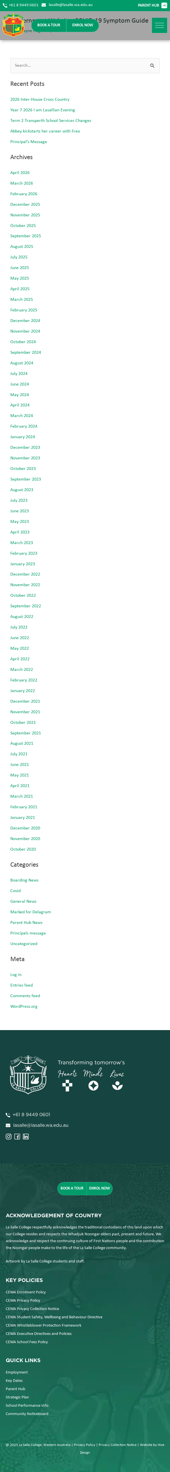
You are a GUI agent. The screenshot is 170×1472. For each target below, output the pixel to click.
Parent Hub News (26, 922)
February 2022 (23, 680)
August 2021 (21, 743)
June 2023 (19, 511)
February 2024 (23, 426)
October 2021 (23, 722)
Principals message (28, 933)
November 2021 (25, 712)
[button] (159, 25)
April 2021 (20, 786)
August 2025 (21, 246)
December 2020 (25, 828)
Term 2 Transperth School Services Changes (50, 120)
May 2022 (19, 648)
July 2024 (19, 374)
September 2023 (25, 479)
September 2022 (25, 606)
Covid (15, 891)
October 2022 (23, 595)
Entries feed (21, 985)
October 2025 (23, 226)
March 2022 (21, 669)
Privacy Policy (84, 1445)
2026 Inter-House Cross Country (39, 99)
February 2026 (23, 194)
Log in (16, 975)
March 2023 (21, 543)
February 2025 (23, 310)
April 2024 (20, 405)
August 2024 (21, 363)
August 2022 (21, 617)
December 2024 (25, 321)
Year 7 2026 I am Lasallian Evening (42, 110)
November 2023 (25, 458)
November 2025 (25, 215)
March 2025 (21, 299)
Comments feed (25, 996)
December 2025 (25, 204)
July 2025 (19, 257)
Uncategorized (23, 944)
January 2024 (22, 437)
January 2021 (22, 817)
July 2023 (19, 500)
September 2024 (25, 352)
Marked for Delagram (30, 912)
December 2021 (25, 701)
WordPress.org (24, 1006)
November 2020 (25, 839)
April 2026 (20, 173)
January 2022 (22, 691)
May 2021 (19, 775)
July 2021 (19, 754)
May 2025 (19, 278)
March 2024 (21, 416)
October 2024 (23, 342)
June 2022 (19, 638)
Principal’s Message (28, 142)
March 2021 (21, 796)
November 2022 (25, 585)
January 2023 (22, 564)
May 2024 (19, 395)
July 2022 (19, 627)
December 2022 (25, 574)
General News (23, 901)
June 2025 (19, 268)
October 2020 (23, 849)
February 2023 (23, 553)
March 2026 (21, 183)
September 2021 (25, 733)
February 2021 (23, 807)
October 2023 (23, 469)
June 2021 (19, 764)
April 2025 (20, 289)
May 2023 (19, 521)
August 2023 (21, 490)
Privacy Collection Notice (117, 1445)
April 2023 (20, 532)
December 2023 (25, 447)
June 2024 (19, 384)
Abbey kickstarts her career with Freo (45, 131)
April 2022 (20, 659)
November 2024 (25, 331)
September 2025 (25, 236)
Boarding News (24, 880)
